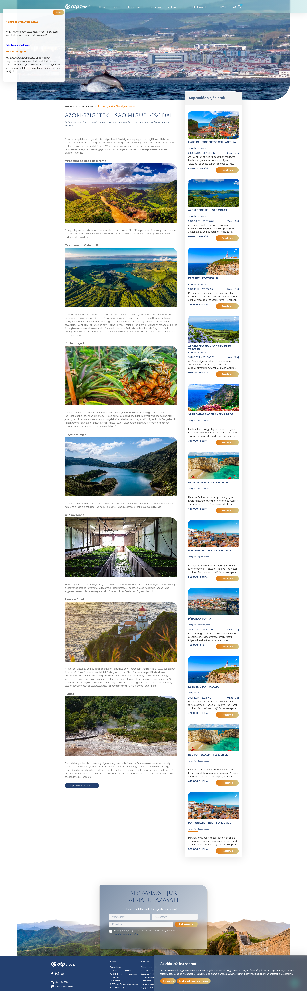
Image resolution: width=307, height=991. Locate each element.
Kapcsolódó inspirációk (82, 785)
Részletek (227, 170)
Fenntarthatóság (117, 987)
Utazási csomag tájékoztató (152, 984)
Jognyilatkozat (147, 987)
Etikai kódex (115, 981)
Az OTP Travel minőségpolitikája (123, 974)
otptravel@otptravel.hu (62, 987)
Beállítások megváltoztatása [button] (193, 981)
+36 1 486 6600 (59, 982)
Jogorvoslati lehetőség (150, 974)
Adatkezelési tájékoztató (126, 934)
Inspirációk (87, 106)
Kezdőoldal (71, 106)
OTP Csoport (115, 977)
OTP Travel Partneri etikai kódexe (124, 984)
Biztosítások (146, 981)
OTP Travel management (120, 970)
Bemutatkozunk (116, 967)
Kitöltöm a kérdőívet (18, 45)
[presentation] (153, 943)
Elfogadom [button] (168, 981)
